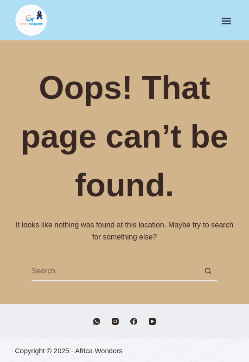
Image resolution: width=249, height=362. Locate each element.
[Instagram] (115, 321)
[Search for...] (115, 271)
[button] (226, 21)
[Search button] (207, 271)
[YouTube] (152, 321)
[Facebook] (133, 321)
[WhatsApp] (96, 321)
